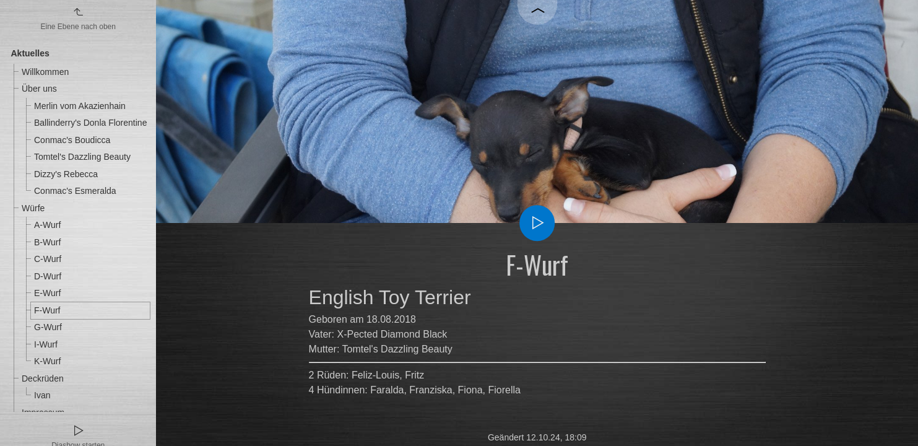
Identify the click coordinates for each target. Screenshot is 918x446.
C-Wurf (47, 259)
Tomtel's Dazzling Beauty (82, 157)
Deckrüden (43, 378)
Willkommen (45, 72)
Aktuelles (30, 53)
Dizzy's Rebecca (66, 174)
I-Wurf (46, 344)
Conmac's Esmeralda (75, 191)
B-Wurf (47, 242)
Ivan (42, 395)
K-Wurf (47, 361)
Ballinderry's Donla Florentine (90, 123)
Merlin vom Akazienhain (80, 106)
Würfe (33, 208)
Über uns (39, 89)
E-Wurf (47, 293)
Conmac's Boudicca (72, 140)
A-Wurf (47, 225)
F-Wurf (47, 310)
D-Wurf (47, 276)
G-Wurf (48, 327)
